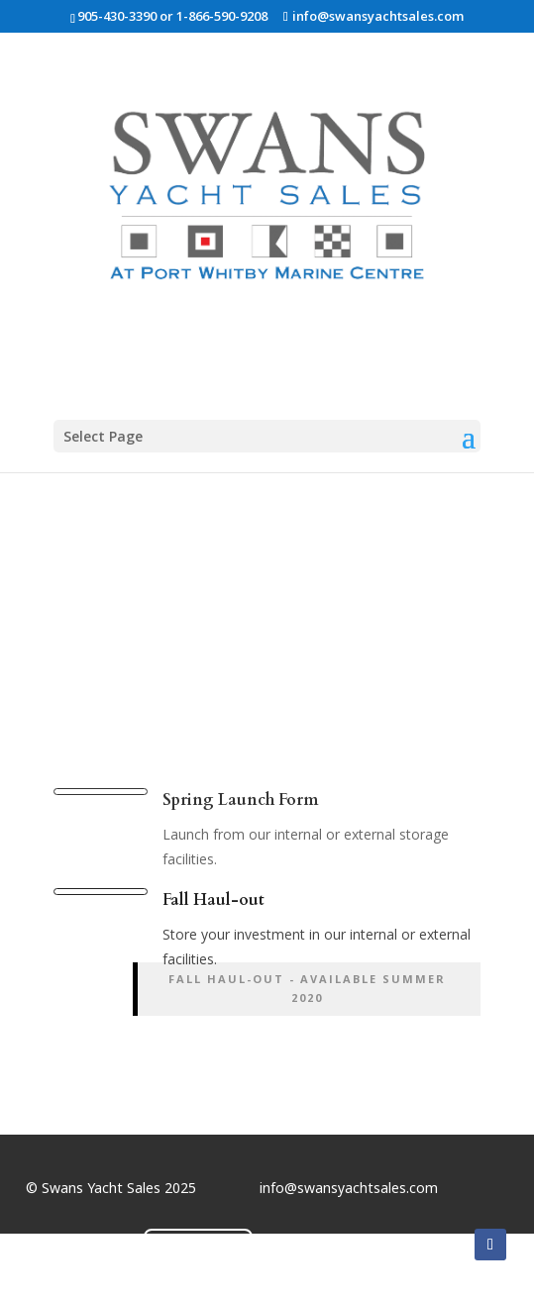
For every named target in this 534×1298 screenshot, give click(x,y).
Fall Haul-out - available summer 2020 (307, 988)
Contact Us (198, 1247)
